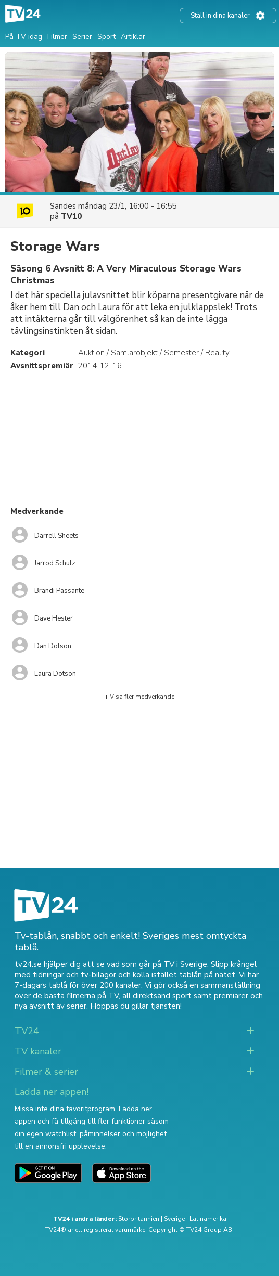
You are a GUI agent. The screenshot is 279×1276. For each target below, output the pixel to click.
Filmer (57, 37)
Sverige (174, 1219)
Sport (106, 37)
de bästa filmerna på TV (76, 995)
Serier (82, 37)
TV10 (71, 216)
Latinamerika (207, 1219)
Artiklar (133, 37)
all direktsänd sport (157, 995)
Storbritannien (138, 1219)
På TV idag (23, 37)
